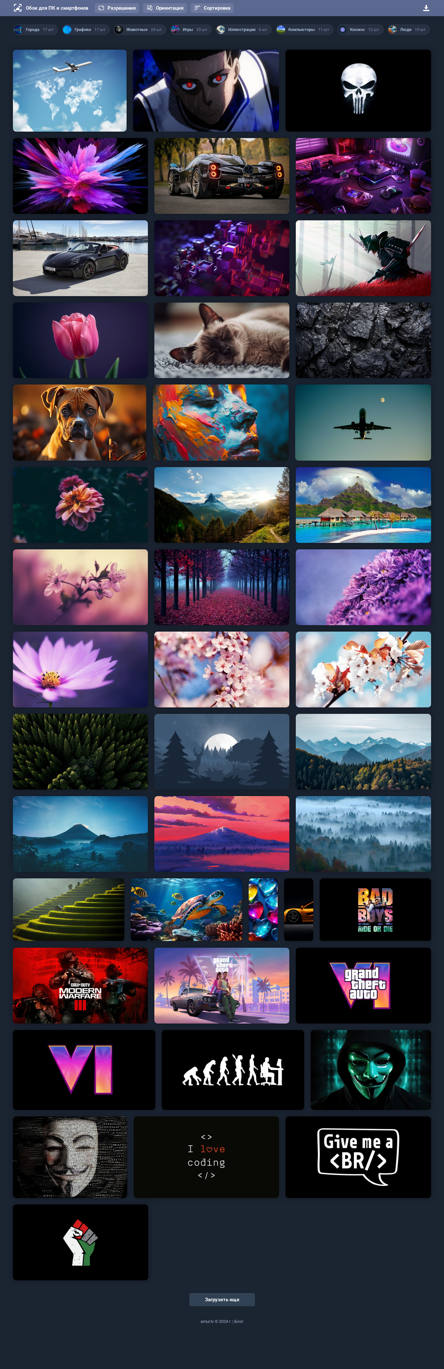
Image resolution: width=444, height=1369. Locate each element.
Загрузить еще (222, 1300)
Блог (238, 1321)
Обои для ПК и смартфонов (57, 8)
